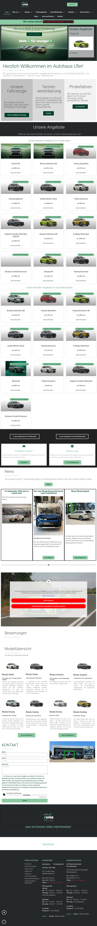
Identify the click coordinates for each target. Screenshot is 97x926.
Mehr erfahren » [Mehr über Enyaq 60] (48, 281)
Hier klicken (26, 795)
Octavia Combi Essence (16, 271)
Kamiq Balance (16, 199)
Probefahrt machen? (24, 451)
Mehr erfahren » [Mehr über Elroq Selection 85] (48, 173)
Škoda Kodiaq (80, 712)
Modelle (72, 12)
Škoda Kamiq (32, 712)
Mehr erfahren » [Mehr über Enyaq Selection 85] (48, 243)
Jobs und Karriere (48, 16)
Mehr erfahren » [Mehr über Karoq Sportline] (81, 173)
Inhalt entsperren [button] (48, 600)
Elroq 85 (16, 381)
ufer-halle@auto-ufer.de (54, 882)
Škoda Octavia (56, 674)
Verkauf (28, 12)
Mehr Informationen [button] (48, 596)
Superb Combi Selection (81, 381)
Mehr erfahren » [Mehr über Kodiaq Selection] (81, 243)
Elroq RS (16, 163)
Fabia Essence (81, 199)
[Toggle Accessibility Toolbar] (4, 912)
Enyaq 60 (48, 271)
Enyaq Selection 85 (48, 234)
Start (7, 12)
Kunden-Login (72, 451)
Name (4, 752)
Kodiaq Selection (81, 234)
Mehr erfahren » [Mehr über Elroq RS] (16, 173)
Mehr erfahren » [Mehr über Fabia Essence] (81, 208)
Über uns (16, 12)
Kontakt (60, 16)
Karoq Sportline (81, 163)
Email (4, 758)
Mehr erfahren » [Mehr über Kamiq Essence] (81, 281)
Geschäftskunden (57, 12)
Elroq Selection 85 (48, 163)
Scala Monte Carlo (48, 199)
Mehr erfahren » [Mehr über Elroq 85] (16, 390)
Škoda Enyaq (8, 712)
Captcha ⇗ (43, 797)
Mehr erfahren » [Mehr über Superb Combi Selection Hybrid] (16, 245)
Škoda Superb (80, 675)
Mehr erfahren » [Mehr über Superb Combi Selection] (81, 390)
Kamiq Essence (81, 271)
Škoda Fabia (8, 674)
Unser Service (86, 12)
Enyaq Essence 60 (81, 310)
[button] (69, 41)
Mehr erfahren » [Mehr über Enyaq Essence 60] (81, 319)
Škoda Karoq (55, 712)
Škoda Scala (32, 674)
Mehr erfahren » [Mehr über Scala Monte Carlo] (48, 208)
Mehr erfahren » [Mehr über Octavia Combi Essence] (16, 281)
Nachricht (5, 764)
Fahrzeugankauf (41, 12)
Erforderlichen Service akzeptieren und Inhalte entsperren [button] (48, 606)
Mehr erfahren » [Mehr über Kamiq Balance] (16, 208)
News (36, 16)
